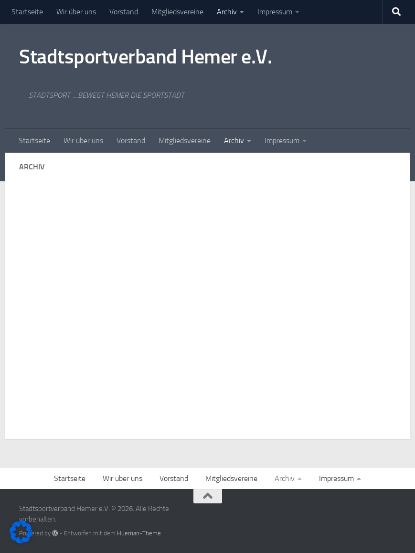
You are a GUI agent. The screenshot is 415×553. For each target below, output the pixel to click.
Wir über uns (76, 11)
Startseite (27, 11)
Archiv (227, 11)
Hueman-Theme (139, 533)
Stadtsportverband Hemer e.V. (145, 57)
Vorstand (123, 11)
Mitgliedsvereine (177, 11)
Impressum (274, 11)
